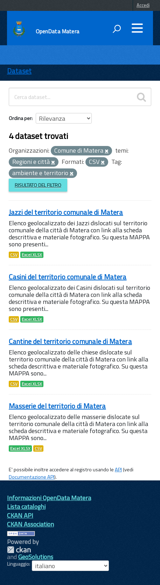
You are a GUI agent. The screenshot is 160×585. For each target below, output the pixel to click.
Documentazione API (31, 477)
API (118, 469)
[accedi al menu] (137, 28)
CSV (14, 255)
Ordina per (20, 118)
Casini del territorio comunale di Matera (68, 276)
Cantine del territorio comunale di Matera (70, 341)
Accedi (143, 5)
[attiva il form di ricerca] (116, 28)
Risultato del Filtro (38, 185)
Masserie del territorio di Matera (57, 405)
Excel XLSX (32, 255)
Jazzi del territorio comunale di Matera (66, 212)
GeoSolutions (35, 556)
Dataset (19, 70)
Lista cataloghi (26, 506)
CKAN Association (30, 524)
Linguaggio (18, 563)
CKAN (19, 549)
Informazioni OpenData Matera (49, 498)
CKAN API (20, 515)
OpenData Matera (57, 31)
